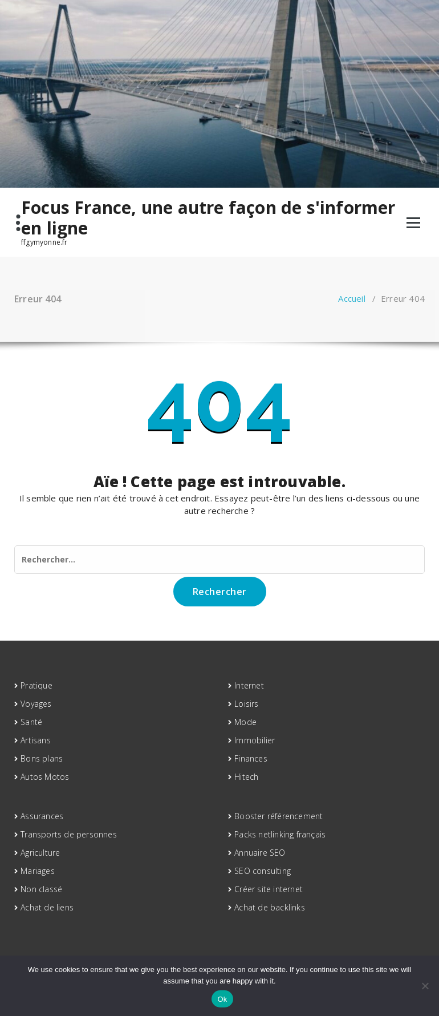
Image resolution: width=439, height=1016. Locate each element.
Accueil (351, 298)
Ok (222, 999)
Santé (31, 722)
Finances (250, 758)
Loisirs (246, 703)
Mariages (38, 870)
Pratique (36, 685)
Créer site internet (268, 889)
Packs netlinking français (280, 834)
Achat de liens (47, 907)
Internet (249, 685)
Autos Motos (45, 776)
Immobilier (254, 740)
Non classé (41, 889)
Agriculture (40, 852)
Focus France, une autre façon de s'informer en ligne (208, 217)
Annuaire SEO (259, 852)
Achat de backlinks (269, 907)
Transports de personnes (69, 834)
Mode (245, 722)
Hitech (246, 776)
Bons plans (42, 758)
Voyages (36, 703)
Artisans (36, 740)
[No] (424, 985)
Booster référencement (278, 816)
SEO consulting (262, 870)
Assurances (42, 816)
